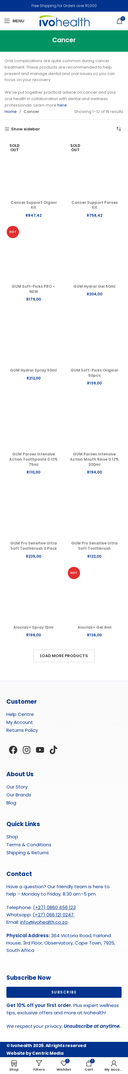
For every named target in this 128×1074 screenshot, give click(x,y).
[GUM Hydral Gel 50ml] (95, 253)
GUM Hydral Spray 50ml (33, 370)
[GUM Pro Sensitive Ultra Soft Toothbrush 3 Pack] (34, 510)
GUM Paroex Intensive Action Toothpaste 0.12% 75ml (33, 459)
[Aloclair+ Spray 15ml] (34, 594)
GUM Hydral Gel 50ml (94, 286)
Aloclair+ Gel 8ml (95, 627)
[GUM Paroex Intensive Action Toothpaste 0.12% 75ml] (34, 420)
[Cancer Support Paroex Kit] (95, 169)
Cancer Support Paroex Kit (94, 205)
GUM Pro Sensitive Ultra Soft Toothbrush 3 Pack (33, 546)
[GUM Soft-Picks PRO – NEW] (34, 253)
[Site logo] (64, 21)
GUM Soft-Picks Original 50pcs (94, 373)
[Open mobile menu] (14, 21)
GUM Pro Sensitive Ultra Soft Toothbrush (94, 546)
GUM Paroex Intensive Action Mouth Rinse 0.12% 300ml (94, 459)
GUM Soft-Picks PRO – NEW (33, 289)
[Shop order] (118, 128)
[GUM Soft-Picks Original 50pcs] (95, 337)
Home (11, 111)
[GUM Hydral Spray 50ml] (34, 337)
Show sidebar (25, 129)
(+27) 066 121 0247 (54, 914)
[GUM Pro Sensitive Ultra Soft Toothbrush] (95, 510)
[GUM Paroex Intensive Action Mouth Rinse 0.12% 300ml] (95, 420)
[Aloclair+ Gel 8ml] (95, 594)
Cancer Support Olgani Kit (34, 205)
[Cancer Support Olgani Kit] (34, 169)
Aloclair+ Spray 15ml (33, 627)
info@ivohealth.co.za (44, 922)
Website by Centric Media (34, 1053)
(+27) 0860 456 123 (54, 907)
